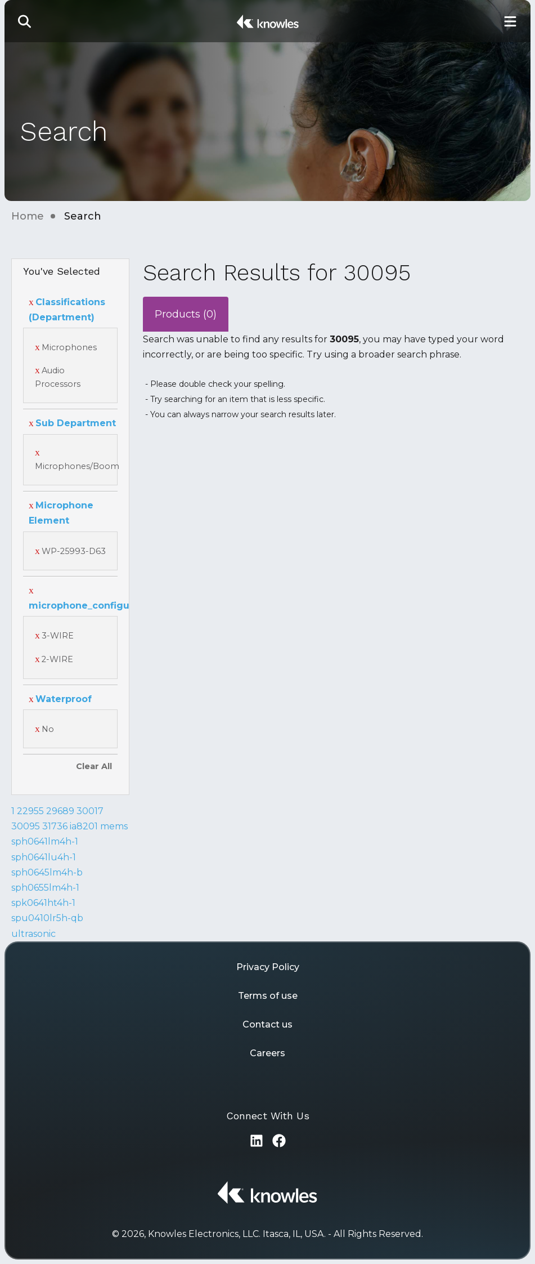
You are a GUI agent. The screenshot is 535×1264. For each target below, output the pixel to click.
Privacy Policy (267, 967)
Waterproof (60, 699)
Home (27, 216)
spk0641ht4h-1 (43, 902)
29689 (60, 811)
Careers (267, 1053)
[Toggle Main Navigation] (510, 21)
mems (114, 826)
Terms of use (268, 995)
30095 (25, 826)
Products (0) (186, 314)
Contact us (267, 1024)
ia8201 (84, 826)
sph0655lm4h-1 (45, 887)
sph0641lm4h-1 (44, 841)
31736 (55, 826)
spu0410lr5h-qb (47, 918)
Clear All (94, 766)
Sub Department (72, 423)
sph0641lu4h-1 (43, 857)
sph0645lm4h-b (47, 872)
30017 (90, 811)
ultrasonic (33, 933)
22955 (30, 811)
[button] (25, 21)
